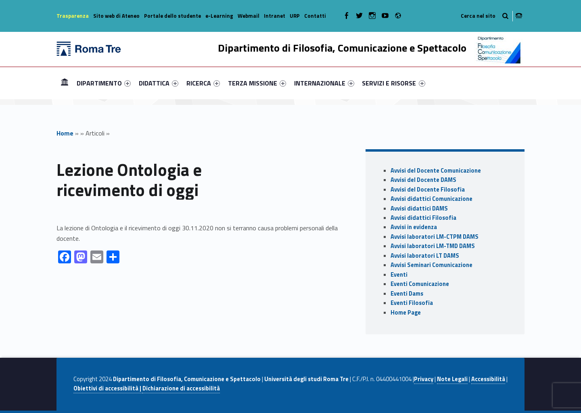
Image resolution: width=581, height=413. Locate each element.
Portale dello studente (172, 16)
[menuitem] (64, 83)
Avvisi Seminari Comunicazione (431, 265)
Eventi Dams (407, 293)
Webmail (248, 16)
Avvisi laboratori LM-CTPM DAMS (435, 236)
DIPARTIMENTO (104, 83)
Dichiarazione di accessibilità (181, 388)
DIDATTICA (158, 83)
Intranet (274, 16)
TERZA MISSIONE (257, 83)
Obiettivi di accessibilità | (107, 388)
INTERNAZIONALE (324, 83)
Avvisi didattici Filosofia (423, 217)
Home (64, 83)
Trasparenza (72, 16)
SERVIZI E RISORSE (393, 83)
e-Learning (219, 16)
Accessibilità (488, 379)
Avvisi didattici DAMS (419, 208)
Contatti (315, 16)
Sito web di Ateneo (116, 16)
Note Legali (452, 379)
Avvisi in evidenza (414, 227)
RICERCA (203, 83)
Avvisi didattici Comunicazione (431, 198)
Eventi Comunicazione (420, 284)
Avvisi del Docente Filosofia (428, 189)
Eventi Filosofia (412, 302)
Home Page (406, 312)
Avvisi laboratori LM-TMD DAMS (433, 246)
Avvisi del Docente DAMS (423, 179)
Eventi (399, 274)
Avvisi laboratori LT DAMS (425, 255)
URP (295, 16)
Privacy (423, 379)
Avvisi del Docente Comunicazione (436, 170)
